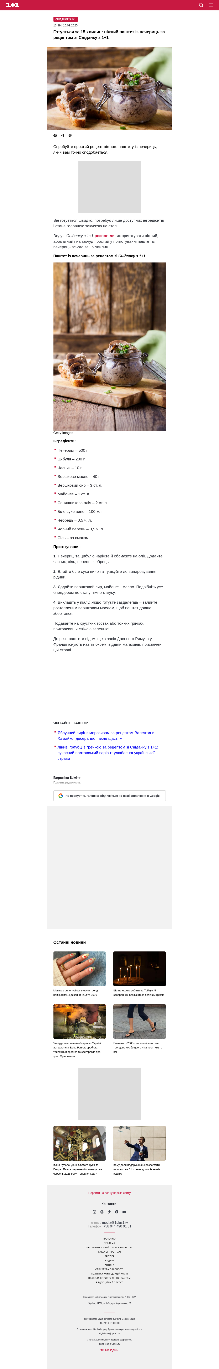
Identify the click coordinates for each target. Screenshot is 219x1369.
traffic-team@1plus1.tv (109, 1344)
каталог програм (109, 1252)
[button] (211, 5)
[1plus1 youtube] (124, 1212)
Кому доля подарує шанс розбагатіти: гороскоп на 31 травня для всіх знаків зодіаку (136, 1169)
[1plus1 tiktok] (109, 1212)
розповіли (105, 236)
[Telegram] (62, 135)
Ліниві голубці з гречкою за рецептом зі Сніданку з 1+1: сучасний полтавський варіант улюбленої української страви (108, 753)
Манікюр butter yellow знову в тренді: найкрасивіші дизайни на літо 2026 (76, 992)
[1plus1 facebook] (116, 1212)
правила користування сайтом (109, 1278)
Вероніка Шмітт (67, 778)
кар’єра (109, 1256)
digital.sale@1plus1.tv (109, 1333)
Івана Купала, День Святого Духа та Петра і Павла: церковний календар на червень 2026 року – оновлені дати (77, 1169)
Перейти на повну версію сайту (109, 1193)
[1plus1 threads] (102, 1212)
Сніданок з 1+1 (66, 19)
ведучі (109, 1261)
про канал (109, 1239)
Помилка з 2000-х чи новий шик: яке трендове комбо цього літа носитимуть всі (137, 1047)
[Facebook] (55, 135)
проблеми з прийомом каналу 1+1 (109, 1247)
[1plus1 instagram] (94, 1212)
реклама (109, 1243)
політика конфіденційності (109, 1274)
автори (109, 1265)
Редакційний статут (109, 1282)
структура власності (109, 1269)
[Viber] (70, 135)
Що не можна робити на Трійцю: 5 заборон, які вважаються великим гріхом (138, 992)
